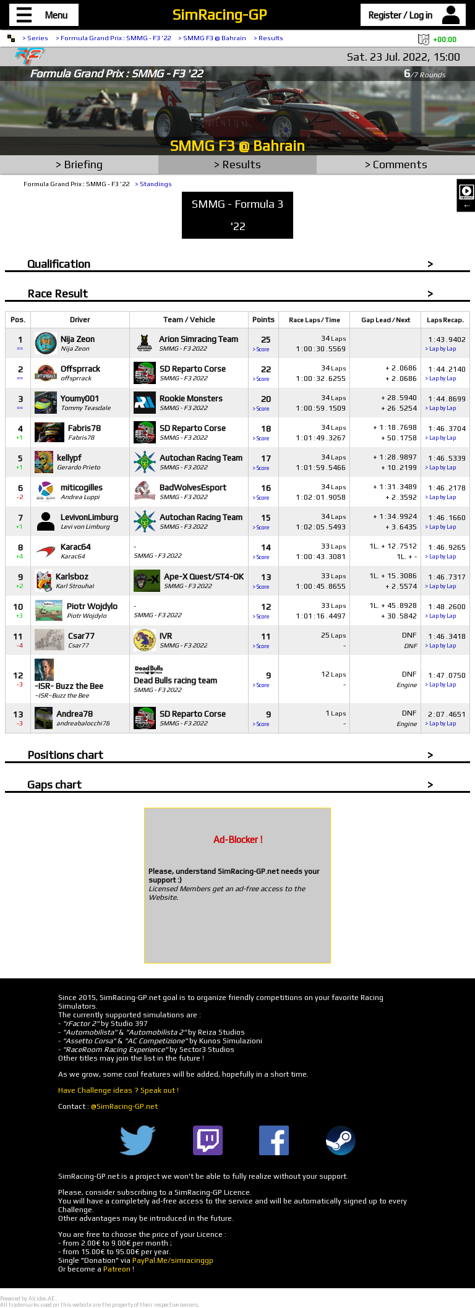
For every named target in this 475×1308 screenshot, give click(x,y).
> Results (268, 37)
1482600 (445, 610)
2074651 (445, 718)
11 (261, 640)
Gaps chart (54, 784)
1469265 (445, 551)
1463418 (445, 640)
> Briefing (79, 164)
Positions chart (65, 754)
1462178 (445, 492)
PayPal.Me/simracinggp (172, 1260)
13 (261, 581)
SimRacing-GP (220, 14)
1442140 (445, 373)
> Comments (396, 164)
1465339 (445, 462)
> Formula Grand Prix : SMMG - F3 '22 (113, 37)
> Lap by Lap (440, 349)
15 (261, 522)
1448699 (445, 403)
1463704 (445, 432)
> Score (260, 349)
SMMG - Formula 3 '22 (237, 215)
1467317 (445, 581)
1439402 (445, 343)
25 (261, 344)
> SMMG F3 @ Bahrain (212, 37)
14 (261, 551)
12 (261, 611)
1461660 (445, 521)
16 (261, 492)
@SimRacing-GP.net (124, 1106)
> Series (35, 37)
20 (261, 403)
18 (261, 433)
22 (261, 373)
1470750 (445, 679)
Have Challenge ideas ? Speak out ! (118, 1090)
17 (261, 462)
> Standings (153, 183)
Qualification (58, 263)
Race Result (57, 293)
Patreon (117, 1269)
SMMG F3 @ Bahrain (237, 145)
